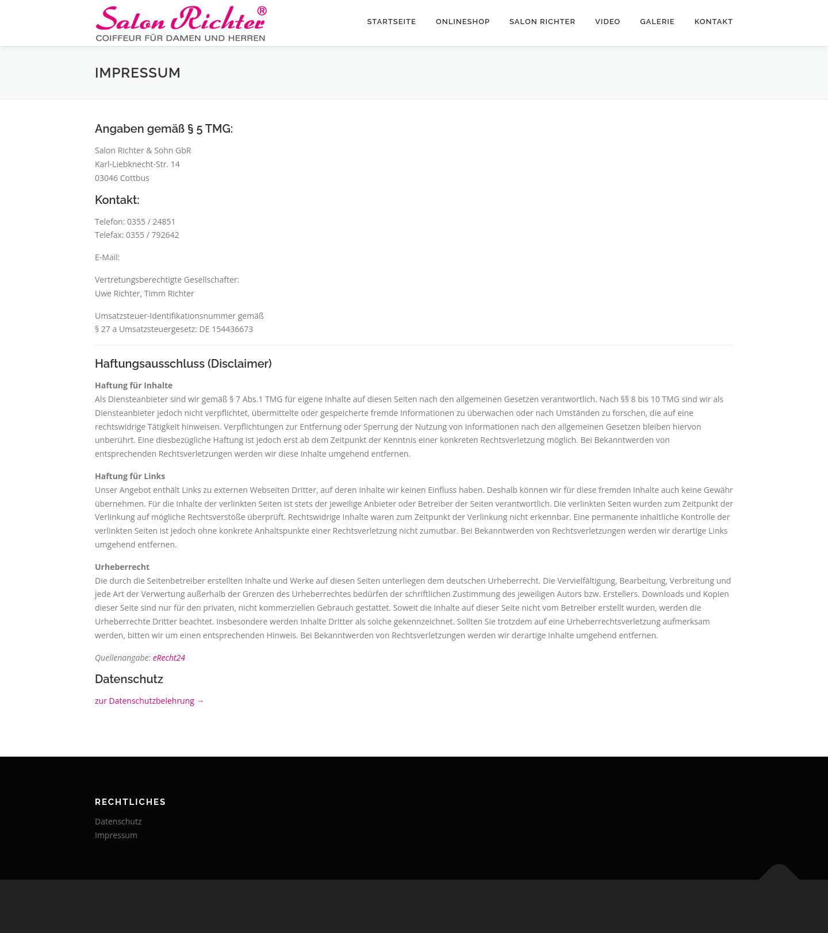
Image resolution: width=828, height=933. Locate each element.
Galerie (657, 21)
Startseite (391, 21)
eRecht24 (169, 657)
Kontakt (714, 21)
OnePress (508, 906)
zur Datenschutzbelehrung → (150, 700)
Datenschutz (118, 821)
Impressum (116, 835)
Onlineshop (463, 21)
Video (607, 21)
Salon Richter (542, 21)
